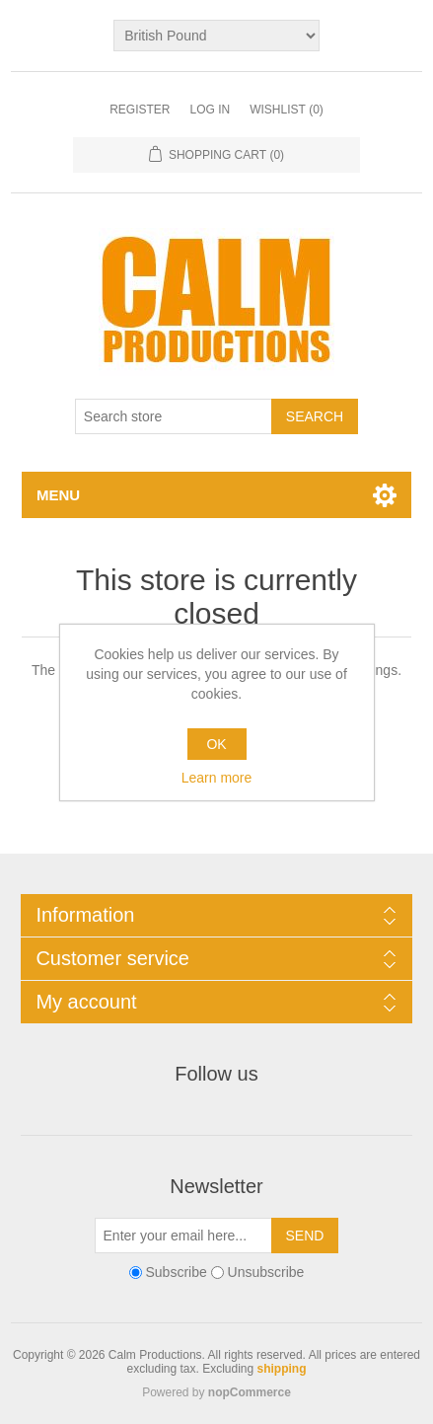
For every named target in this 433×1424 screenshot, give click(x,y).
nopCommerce (249, 1392)
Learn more (217, 778)
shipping (282, 1369)
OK (216, 744)
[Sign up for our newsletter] (183, 1235)
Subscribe (175, 1272)
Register (139, 109)
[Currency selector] (216, 35)
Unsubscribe (266, 1272)
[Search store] (173, 416)
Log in (209, 109)
